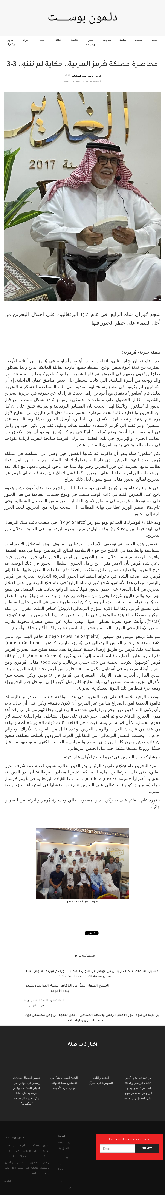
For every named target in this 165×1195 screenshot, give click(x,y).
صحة (155, 40)
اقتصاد (74, 40)
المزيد (7, 1181)
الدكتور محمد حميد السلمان (87, 75)
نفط (42, 40)
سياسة (138, 40)
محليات (106, 40)
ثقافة (58, 40)
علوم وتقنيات (10, 42)
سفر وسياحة (90, 42)
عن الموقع (65, 1142)
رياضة (122, 40)
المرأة (26, 40)
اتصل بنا (63, 1148)
